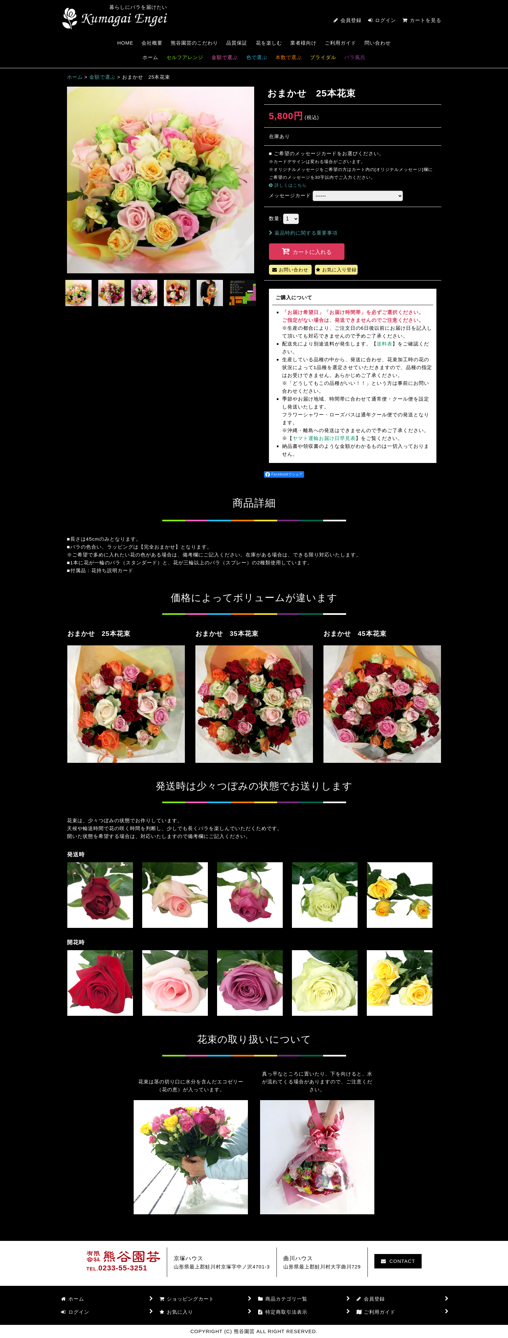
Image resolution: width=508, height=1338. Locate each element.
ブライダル (323, 57)
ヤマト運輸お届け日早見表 (324, 438)
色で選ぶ (256, 57)
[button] (78, 293)
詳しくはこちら (291, 185)
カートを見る (422, 20)
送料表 (384, 343)
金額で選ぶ (224, 57)
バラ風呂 (354, 57)
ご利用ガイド (340, 43)
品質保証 (236, 43)
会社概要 (152, 43)
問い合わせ (377, 43)
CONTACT (398, 1261)
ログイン (385, 20)
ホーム (150, 57)
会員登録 (351, 20)
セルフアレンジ (184, 57)
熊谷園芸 (114, 18)
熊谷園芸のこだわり (194, 43)
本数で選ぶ (289, 57)
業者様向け (303, 43)
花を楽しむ (269, 43)
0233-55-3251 (122, 1268)
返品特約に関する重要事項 (303, 233)
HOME (125, 43)
